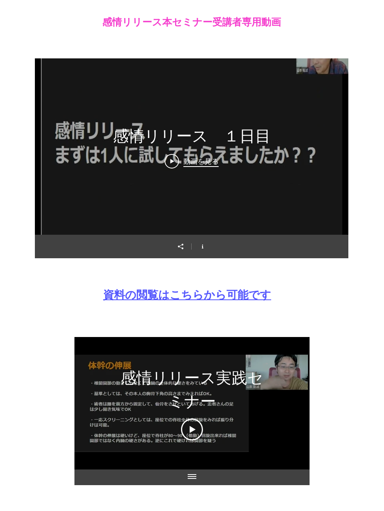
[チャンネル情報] (203, 246)
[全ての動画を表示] (192, 477)
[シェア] (181, 246)
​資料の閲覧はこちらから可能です (187, 295)
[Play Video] (192, 161)
